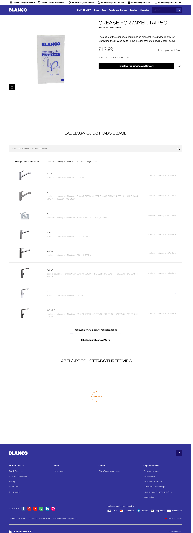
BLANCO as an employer (109, 471)
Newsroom (58, 471)
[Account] (168, 2)
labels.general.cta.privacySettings (65, 518)
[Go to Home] (18, 10)
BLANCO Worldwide (18, 476)
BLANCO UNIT (84, 10)
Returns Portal (44, 518)
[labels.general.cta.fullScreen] (12, 87)
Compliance (32, 518)
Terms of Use (149, 476)
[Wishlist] (51, 2)
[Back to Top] (179, 453)
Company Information (17, 518)
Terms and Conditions (153, 481)
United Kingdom (173, 518)
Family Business (16, 471)
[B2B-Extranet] (110, 2)
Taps (104, 10)
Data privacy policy (151, 471)
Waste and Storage (118, 10)
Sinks (96, 10)
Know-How (14, 486)
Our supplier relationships (154, 486)
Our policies (149, 497)
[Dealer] (81, 2)
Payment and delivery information (158, 492)
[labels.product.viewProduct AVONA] (174, 293)
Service (133, 10)
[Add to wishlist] (179, 66)
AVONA (50, 291)
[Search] (178, 10)
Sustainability (14, 492)
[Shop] (22, 2)
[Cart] (139, 2)
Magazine (144, 10)
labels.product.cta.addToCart (136, 66)
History (12, 481)
